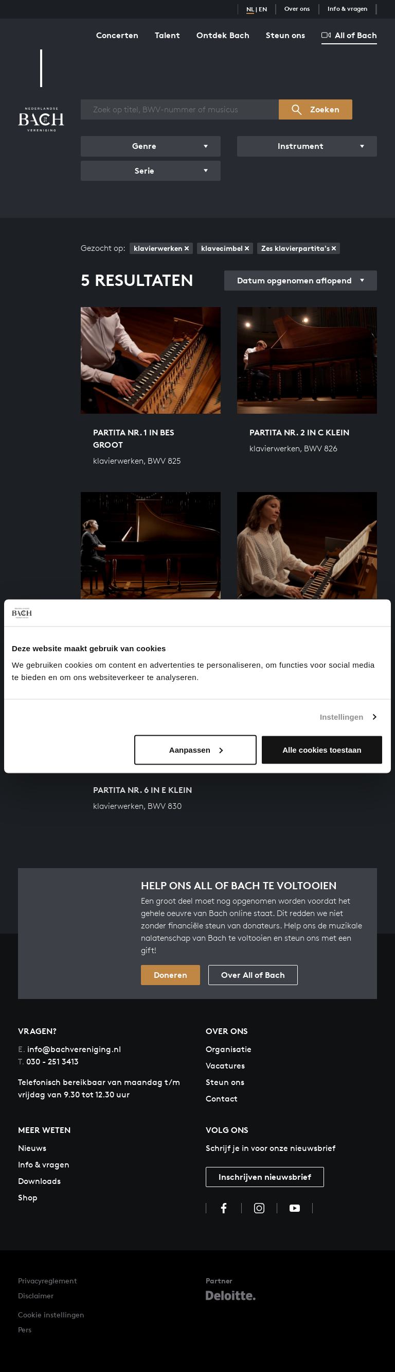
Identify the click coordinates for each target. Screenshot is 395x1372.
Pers (24, 1329)
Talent (167, 35)
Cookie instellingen (51, 1314)
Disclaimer (35, 1295)
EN (263, 9)
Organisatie (229, 1049)
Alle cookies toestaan (321, 749)
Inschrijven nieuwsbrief (265, 1177)
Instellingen (342, 717)
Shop (28, 1197)
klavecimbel (225, 248)
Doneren (170, 975)
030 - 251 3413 (48, 1061)
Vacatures (225, 1066)
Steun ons (285, 35)
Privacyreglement (47, 1280)
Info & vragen (347, 8)
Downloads (39, 1181)
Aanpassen (196, 749)
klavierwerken (161, 248)
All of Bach (349, 35)
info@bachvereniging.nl (69, 1049)
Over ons (297, 8)
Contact (222, 1099)
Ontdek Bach (222, 35)
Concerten (117, 35)
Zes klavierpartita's (298, 248)
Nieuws (32, 1148)
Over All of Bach (253, 975)
